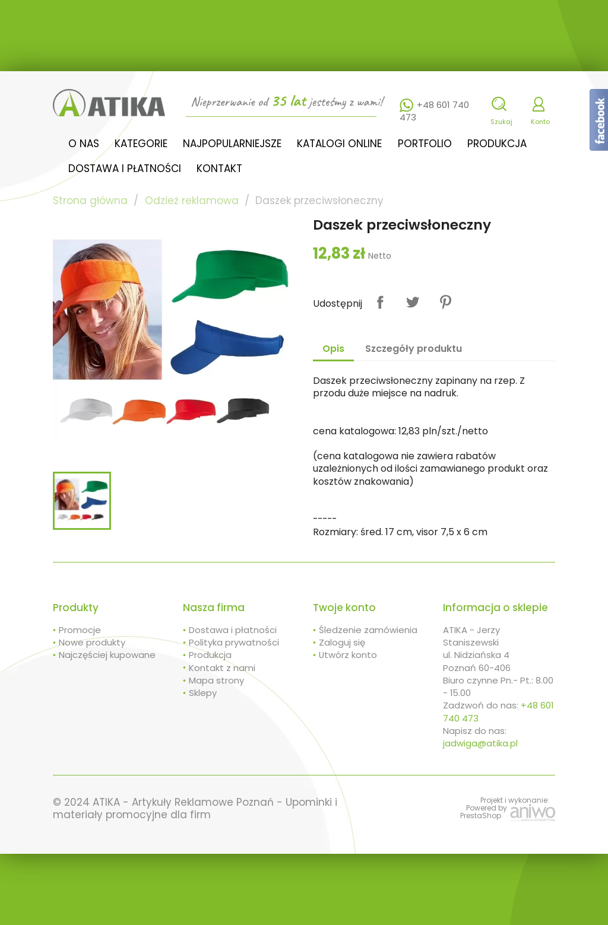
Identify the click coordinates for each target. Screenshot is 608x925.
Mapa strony (216, 680)
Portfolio (425, 143)
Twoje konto (344, 607)
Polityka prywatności (234, 642)
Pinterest (445, 302)
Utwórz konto (348, 655)
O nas (83, 143)
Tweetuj (413, 302)
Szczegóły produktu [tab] (413, 348)
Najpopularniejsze (232, 143)
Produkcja (497, 143)
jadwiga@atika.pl (480, 743)
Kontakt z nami (222, 668)
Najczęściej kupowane (107, 655)
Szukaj (501, 121)
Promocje (80, 630)
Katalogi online (339, 143)
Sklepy (203, 692)
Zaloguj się (342, 642)
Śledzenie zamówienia (368, 630)
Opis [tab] (333, 348)
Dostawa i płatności (124, 168)
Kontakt (219, 168)
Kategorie (141, 143)
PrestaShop (480, 815)
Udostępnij (380, 302)
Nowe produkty (92, 642)
